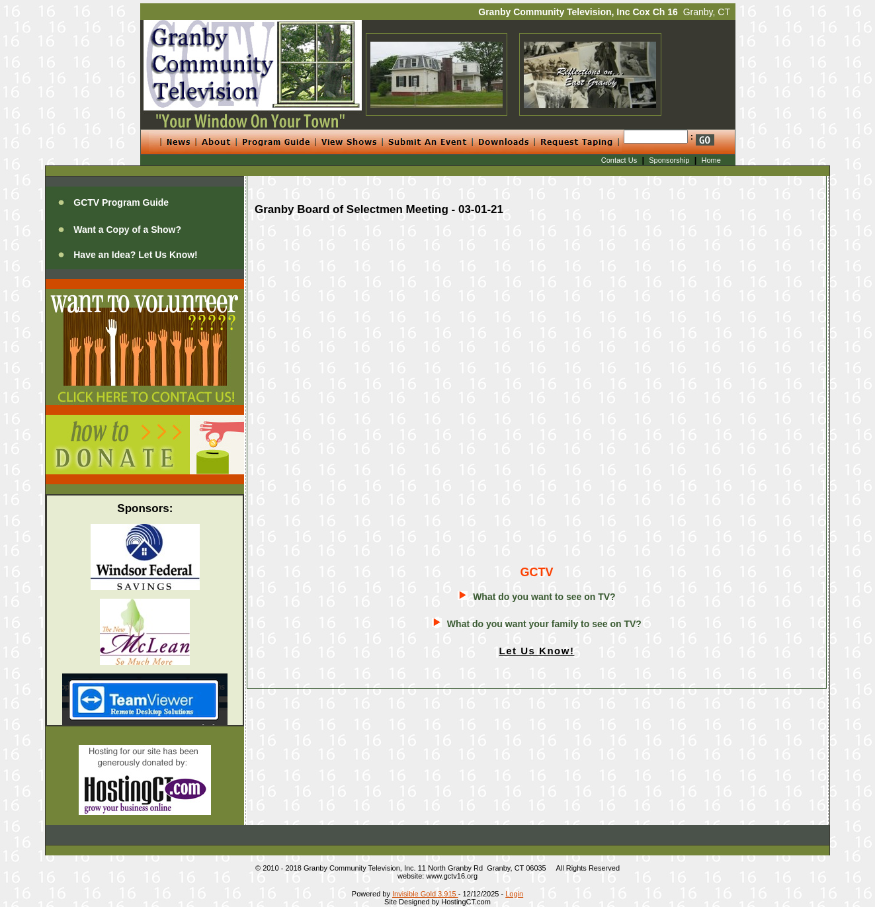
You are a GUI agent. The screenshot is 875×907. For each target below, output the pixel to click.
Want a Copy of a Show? (127, 229)
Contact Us (619, 160)
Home (711, 160)
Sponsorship (669, 160)
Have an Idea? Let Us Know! (135, 254)
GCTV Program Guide (121, 202)
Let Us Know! (537, 650)
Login (514, 894)
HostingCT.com (466, 902)
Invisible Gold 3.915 (425, 894)
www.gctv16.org (452, 876)
